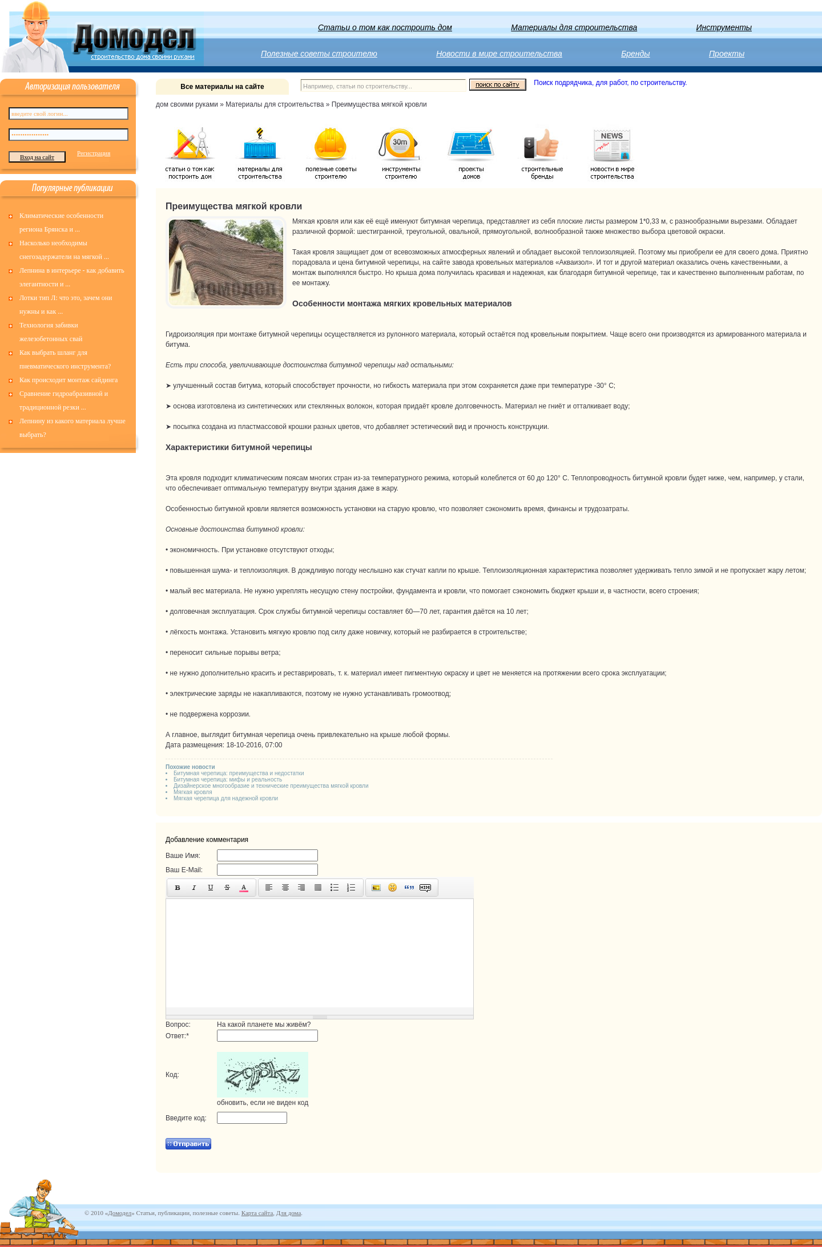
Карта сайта (257, 1212)
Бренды (635, 53)
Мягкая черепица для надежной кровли (226, 798)
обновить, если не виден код (262, 1103)
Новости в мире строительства (499, 53)
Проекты (726, 53)
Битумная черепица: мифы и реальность (228, 779)
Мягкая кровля (193, 792)
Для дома (288, 1212)
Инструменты (724, 27)
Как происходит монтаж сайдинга (68, 380)
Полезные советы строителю (319, 53)
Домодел (119, 1212)
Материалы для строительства (574, 27)
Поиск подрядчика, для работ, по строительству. (610, 83)
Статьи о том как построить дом (385, 27)
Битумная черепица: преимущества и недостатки (239, 773)
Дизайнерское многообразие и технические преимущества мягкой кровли (271, 786)
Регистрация (93, 152)
